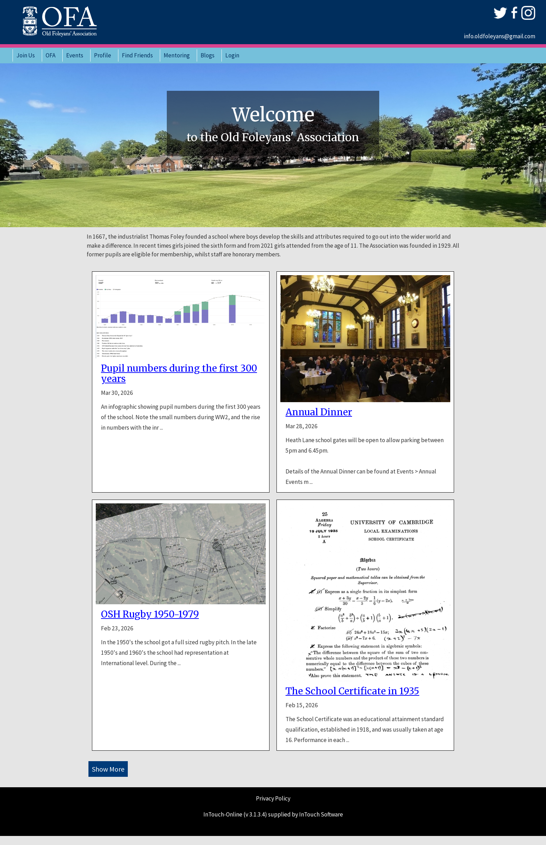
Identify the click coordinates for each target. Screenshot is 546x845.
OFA (50, 55)
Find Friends (137, 55)
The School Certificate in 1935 (352, 691)
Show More (108, 769)
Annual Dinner (319, 412)
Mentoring (177, 55)
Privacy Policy (273, 798)
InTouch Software (321, 814)
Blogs (207, 55)
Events (74, 55)
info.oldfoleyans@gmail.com (499, 36)
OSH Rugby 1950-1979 (150, 614)
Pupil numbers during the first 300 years (179, 373)
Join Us (25, 55)
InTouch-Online (222, 814)
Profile (102, 55)
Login (232, 55)
